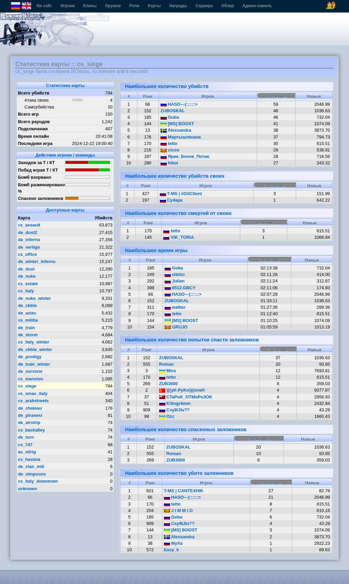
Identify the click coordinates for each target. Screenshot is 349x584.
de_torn (26, 437)
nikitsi (175, 274)
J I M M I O (178, 510)
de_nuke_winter (34, 298)
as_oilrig (27, 451)
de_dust (26, 269)
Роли (134, 5)
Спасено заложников (40, 198)
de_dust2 (27, 232)
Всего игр (28, 114)
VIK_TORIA (178, 237)
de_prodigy (30, 356)
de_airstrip (29, 422)
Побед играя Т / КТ (38, 170)
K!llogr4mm (175, 403)
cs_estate (28, 283)
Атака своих (37, 100)
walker (175, 307)
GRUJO (176, 327)
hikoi (169, 162)
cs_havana (29, 459)
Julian (175, 280)
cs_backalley (31, 430)
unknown (27, 488)
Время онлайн (33, 136)
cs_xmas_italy (33, 393)
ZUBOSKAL (173, 110)
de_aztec (27, 313)
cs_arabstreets (33, 400)
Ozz (166, 416)
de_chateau (30, 408)
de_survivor (30, 371)
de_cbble (27, 305)
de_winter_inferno (37, 261)
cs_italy (26, 290)
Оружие (113, 5)
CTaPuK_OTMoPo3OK (185, 396)
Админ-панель (257, 5)
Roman (166, 364)
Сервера (204, 5)
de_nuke (27, 276)
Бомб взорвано (34, 177)
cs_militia (28, 320)
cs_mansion (30, 378)
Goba (170, 117)
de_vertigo (29, 247)
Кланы (89, 5)
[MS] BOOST (177, 123)
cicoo (170, 149)
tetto (169, 143)
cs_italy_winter (33, 342)
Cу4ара (171, 200)
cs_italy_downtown (38, 481)
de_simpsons (32, 474)
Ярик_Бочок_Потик (185, 156)
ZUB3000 (168, 383)
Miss (167, 370)
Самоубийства (39, 107)
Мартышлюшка (181, 137)
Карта (24, 217)
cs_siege (27, 386)
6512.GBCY (180, 287)
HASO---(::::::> (179, 104)
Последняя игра (35, 143)
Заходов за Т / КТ (36, 162)
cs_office (27, 254)
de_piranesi (30, 415)
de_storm (28, 334)
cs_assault (29, 225)
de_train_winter (34, 364)
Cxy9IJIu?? (174, 409)
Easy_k (171, 549)
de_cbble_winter (35, 349)
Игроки (67, 5)
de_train (26, 327)
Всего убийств (33, 93)
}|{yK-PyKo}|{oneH (182, 390)
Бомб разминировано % (41, 188)
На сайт (44, 5)
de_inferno (29, 239)
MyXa (173, 543)
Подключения (33, 128)
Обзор (227, 5)
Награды (178, 5)
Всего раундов (34, 121)
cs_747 (25, 444)
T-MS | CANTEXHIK (183, 490)
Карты (154, 5)
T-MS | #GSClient (181, 193)
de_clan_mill (31, 466)
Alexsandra (176, 130)
